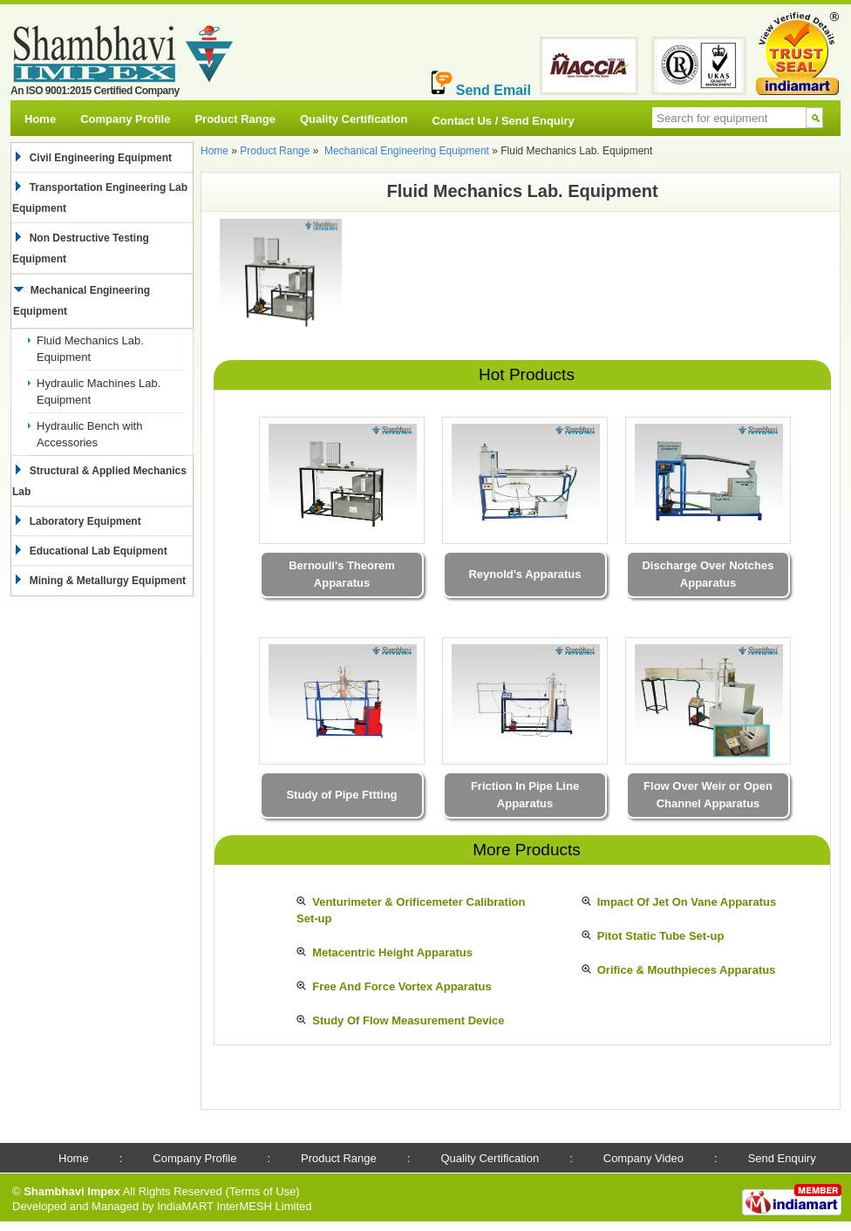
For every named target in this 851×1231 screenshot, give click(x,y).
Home (40, 119)
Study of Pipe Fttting (341, 794)
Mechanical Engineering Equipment (406, 151)
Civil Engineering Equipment (98, 158)
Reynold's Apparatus (524, 574)
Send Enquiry (782, 1158)
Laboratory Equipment (82, 521)
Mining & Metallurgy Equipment (105, 581)
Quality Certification (354, 119)
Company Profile (125, 119)
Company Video (643, 1158)
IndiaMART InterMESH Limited (234, 1206)
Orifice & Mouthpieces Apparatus (686, 969)
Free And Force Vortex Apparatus (401, 986)
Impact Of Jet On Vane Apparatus (686, 901)
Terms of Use (262, 1191)
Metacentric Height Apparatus (392, 952)
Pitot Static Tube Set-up (661, 935)
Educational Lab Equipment (95, 551)
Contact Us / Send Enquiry (503, 120)
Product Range (234, 119)
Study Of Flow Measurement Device (408, 1020)
